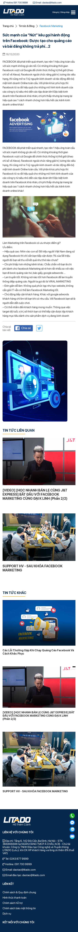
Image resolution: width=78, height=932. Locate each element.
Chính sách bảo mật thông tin (19, 908)
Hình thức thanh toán (14, 897)
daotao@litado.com (24, 869)
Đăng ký (56, 12)
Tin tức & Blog (26, 26)
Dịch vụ (7, 913)
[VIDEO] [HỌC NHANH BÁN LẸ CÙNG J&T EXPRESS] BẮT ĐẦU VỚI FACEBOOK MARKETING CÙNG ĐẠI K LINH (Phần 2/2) (35, 494)
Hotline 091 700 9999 (16, 2)
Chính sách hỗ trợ (13, 903)
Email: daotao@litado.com (48, 2)
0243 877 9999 (19, 858)
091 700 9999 (23, 864)
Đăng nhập (65, 12)
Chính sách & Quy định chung (19, 892)
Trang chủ (8, 26)
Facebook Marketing (51, 26)
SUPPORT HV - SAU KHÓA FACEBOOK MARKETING (33, 568)
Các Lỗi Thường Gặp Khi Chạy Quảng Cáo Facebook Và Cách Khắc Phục (38, 652)
